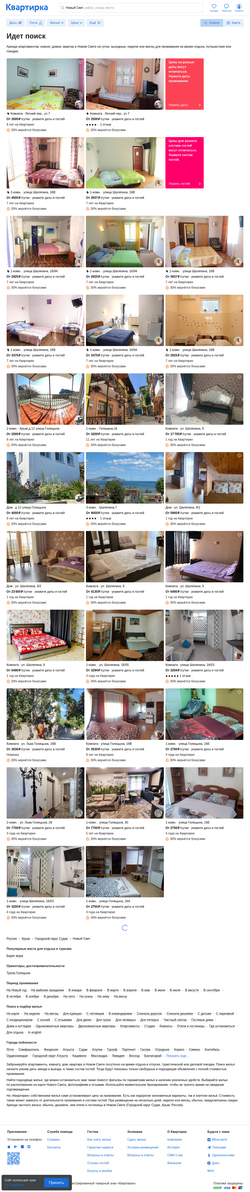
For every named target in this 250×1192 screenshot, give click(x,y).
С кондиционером (20, 1020)
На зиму (103, 996)
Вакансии (174, 1163)
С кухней (43, 1020)
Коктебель (212, 1049)
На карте (13, 1013)
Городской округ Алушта (50, 1055)
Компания (174, 1139)
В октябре (14, 996)
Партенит (129, 1049)
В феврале (95, 990)
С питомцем (95, 1013)
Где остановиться (222, 1026)
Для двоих (84, 1020)
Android (15, 1146)
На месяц (52, 1013)
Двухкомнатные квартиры (96, 1026)
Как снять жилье (99, 1139)
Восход (134, 1055)
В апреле (130, 990)
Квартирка (29, 8)
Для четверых (126, 1020)
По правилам (14, 1183)
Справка (53, 1139)
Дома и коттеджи (19, 1026)
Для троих (103, 1020)
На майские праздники (47, 990)
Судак (83, 1049)
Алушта (68, 1049)
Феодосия (51, 1049)
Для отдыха (15, 1032)
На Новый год (17, 990)
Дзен (215, 1163)
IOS (9, 1146)
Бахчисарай (152, 1055)
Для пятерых (149, 1020)
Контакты (54, 1147)
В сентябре (212, 990)
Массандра (99, 1055)
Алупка (97, 1049)
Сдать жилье (136, 1139)
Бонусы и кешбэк (99, 1170)
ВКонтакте (219, 1139)
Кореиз (179, 1049)
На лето (69, 996)
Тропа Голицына (18, 973)
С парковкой (225, 1013)
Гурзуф (112, 1049)
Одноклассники (223, 1155)
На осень (86, 996)
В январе (75, 990)
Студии (149, 1026)
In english (35, 1032)
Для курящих (72, 1013)
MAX (210, 1170)
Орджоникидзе (17, 1055)
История (173, 1147)
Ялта (10, 1049)
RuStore (29, 1146)
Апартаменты (130, 1026)
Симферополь (28, 1049)
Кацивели (79, 1055)
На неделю (32, 1013)
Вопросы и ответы (100, 1155)
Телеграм (219, 1147)
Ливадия (118, 1055)
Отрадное (162, 1049)
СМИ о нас (175, 1155)
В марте (113, 990)
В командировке (120, 1013)
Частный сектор (175, 1020)
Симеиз (194, 1049)
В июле (175, 990)
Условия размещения (142, 1147)
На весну (120, 996)
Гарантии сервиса (100, 1147)
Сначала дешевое (180, 1013)
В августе (192, 990)
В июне (160, 990)
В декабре (51, 996)
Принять (56, 1182)
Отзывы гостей (98, 1163)
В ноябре (32, 996)
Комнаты (166, 1026)
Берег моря (15, 955)
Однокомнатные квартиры (55, 1026)
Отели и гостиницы (190, 1026)
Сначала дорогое (149, 1013)
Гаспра (145, 1049)
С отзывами (63, 1020)
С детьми (204, 1013)
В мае (145, 990)
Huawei (22, 1146)
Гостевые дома (202, 1020)
